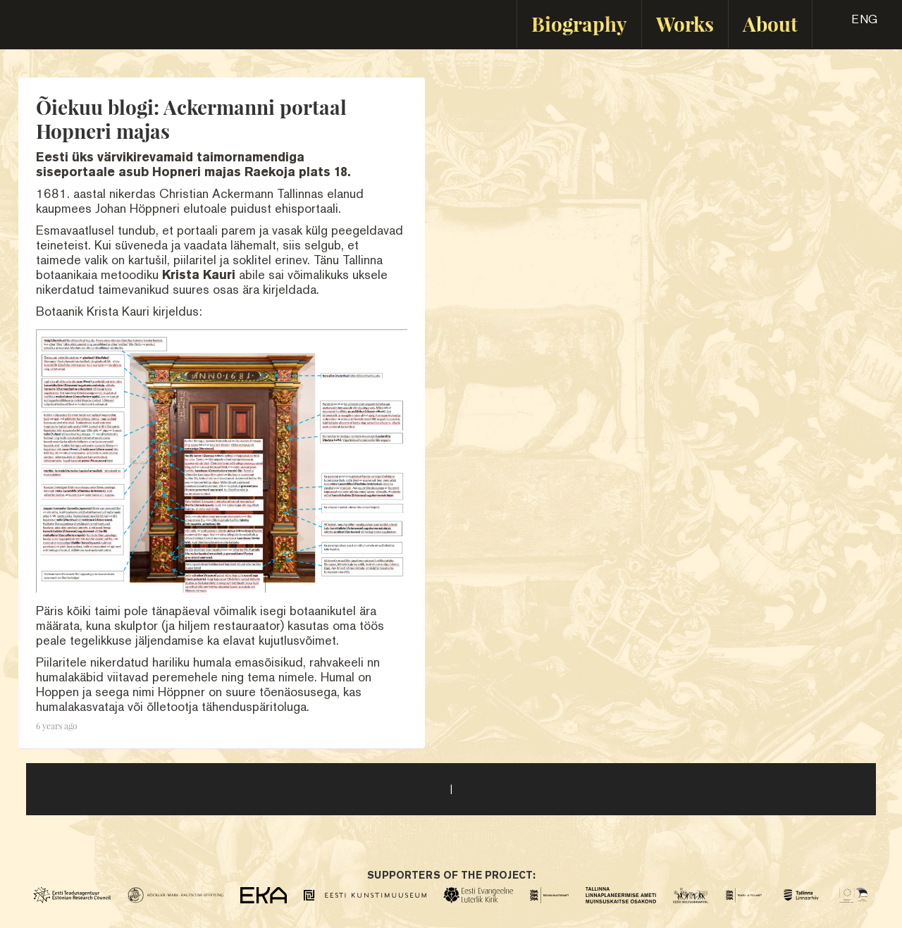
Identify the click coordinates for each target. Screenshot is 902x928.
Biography (579, 24)
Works (685, 24)
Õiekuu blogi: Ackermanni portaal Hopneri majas (191, 119)
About (770, 24)
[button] (852, 24)
